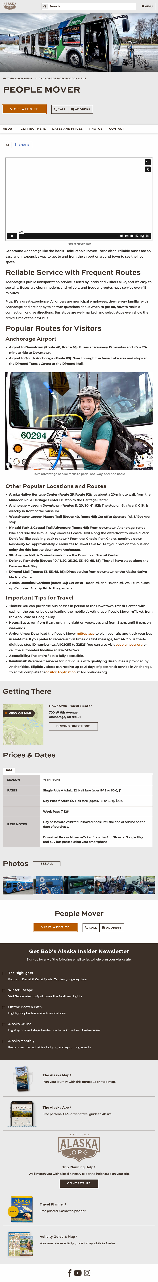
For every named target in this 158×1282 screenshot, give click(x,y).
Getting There (33, 129)
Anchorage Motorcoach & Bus (62, 78)
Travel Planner (53, 1204)
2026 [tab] (9, 770)
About (8, 129)
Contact (116, 129)
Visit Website (24, 109)
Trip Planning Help (79, 1167)
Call (60, 109)
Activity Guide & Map (58, 1237)
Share (22, 145)
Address (80, 109)
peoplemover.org (129, 644)
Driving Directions (73, 726)
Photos (96, 129)
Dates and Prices (67, 129)
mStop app (85, 633)
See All (46, 863)
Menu (147, 6)
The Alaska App (57, 1107)
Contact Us (79, 1183)
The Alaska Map (57, 1075)
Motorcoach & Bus (17, 78)
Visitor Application (61, 672)
